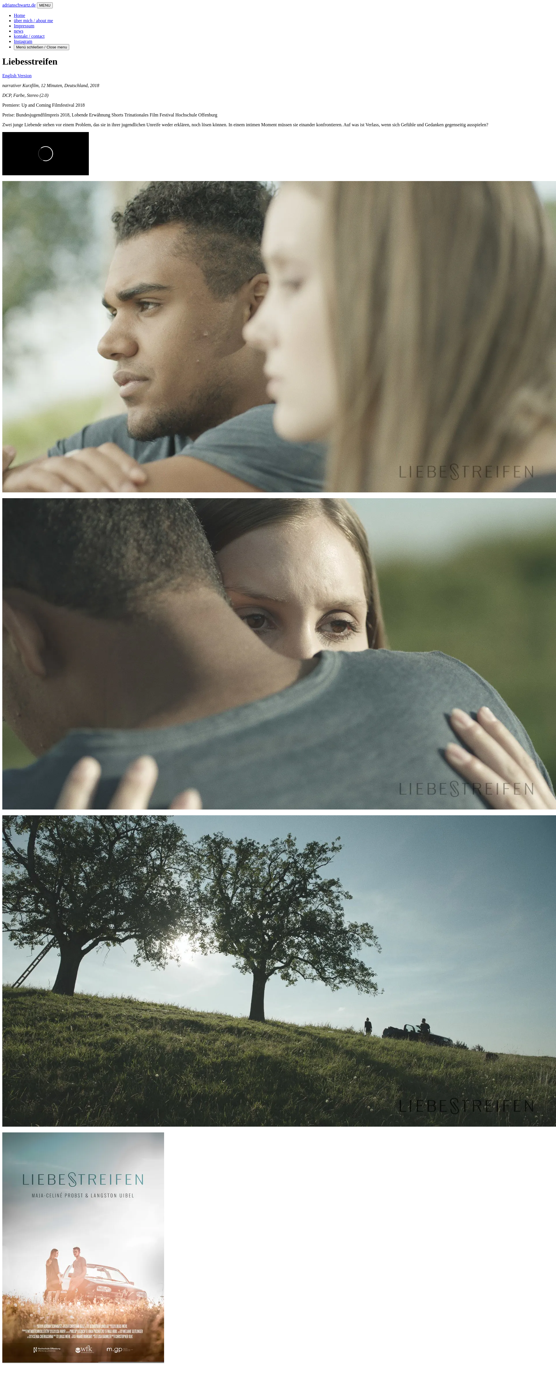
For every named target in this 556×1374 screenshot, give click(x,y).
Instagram (23, 41)
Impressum (24, 25)
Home (19, 15)
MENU (44, 5)
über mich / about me (33, 20)
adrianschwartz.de (19, 5)
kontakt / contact (29, 36)
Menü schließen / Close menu (41, 47)
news (18, 31)
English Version (16, 75)
